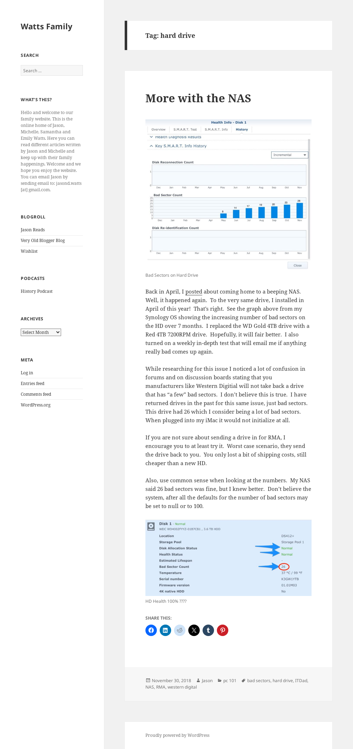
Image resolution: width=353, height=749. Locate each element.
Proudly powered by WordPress (177, 735)
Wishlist (29, 251)
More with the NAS (198, 97)
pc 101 (230, 680)
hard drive (283, 680)
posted (193, 291)
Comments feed (36, 394)
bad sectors (258, 680)
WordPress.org (35, 405)
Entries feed (32, 383)
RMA (160, 687)
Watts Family (47, 26)
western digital (182, 687)
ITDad (301, 680)
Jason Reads (33, 230)
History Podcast (37, 291)
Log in (27, 373)
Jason (207, 680)
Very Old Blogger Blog (43, 240)
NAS (149, 687)
